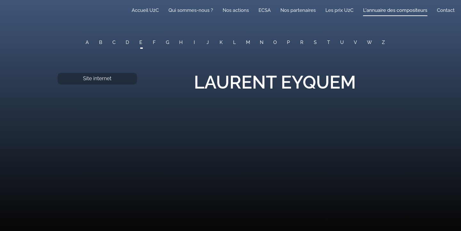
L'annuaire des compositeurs (395, 10)
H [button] (181, 42)
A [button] (87, 42)
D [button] (127, 42)
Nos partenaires (298, 10)
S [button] (315, 42)
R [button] (301, 42)
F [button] (154, 42)
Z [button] (383, 42)
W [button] (369, 42)
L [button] (234, 42)
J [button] (207, 42)
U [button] (342, 42)
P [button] (288, 42)
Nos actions (235, 10)
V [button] (355, 42)
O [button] (275, 42)
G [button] (167, 42)
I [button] (194, 42)
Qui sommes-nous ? (190, 10)
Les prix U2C (339, 10)
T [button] (328, 42)
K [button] (221, 42)
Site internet (97, 78)
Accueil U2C (145, 10)
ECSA (265, 10)
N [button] (262, 42)
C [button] (114, 42)
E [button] (140, 42)
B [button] (100, 42)
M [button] (248, 42)
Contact (446, 10)
